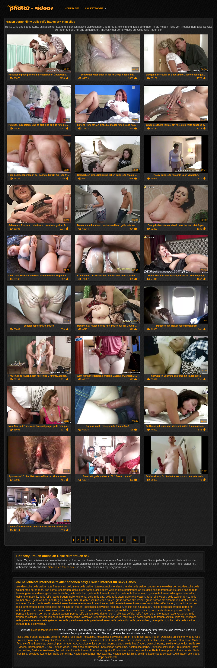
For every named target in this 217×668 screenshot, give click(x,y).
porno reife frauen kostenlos (40, 610)
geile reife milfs (185, 593)
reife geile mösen (140, 620)
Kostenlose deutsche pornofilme (132, 650)
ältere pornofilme (105, 586)
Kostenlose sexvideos (109, 636)
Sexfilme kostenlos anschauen (155, 653)
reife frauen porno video (107, 616)
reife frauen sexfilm (162, 616)
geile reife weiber (156, 596)
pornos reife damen (81, 613)
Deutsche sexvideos (162, 646)
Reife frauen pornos (163, 650)
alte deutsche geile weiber (31, 586)
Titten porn (183, 640)
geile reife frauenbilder (162, 593)
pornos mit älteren (26, 613)
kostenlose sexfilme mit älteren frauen (60, 606)
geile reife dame (34, 593)
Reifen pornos (36, 646)
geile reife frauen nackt (134, 593)
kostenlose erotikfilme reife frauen (112, 603)
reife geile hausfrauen (97, 620)
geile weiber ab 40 (178, 596)
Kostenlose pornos (85, 653)
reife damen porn (104, 613)
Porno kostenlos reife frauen (72, 650)
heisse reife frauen (80, 603)
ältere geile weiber (83, 586)
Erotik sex (33, 640)
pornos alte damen (162, 610)
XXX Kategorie (94, 8)
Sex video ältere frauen (102, 640)
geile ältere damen (83, 589)
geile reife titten (115, 596)
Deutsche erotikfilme (173, 636)
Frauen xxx (70, 643)
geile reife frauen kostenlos (103, 593)
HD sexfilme (104, 653)
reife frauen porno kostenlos (75, 616)
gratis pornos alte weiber (130, 600)
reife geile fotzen (52, 620)
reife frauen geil (145, 613)
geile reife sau (96, 596)
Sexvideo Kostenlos (40, 653)
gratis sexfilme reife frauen (52, 603)
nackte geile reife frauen (167, 606)
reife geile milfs (120, 620)
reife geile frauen (73, 620)
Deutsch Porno (155, 643)
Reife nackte (184, 650)
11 (123, 540)
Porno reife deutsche (130, 640)
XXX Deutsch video (58, 646)
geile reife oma (77, 596)
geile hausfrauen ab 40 (131, 589)
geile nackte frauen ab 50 (161, 589)
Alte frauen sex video (186, 653)
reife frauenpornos (185, 616)
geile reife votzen (135, 596)
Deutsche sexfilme (49, 636)
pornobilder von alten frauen (132, 610)
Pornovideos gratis (101, 650)
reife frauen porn (48, 616)
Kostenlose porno (139, 646)
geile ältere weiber (106, 589)
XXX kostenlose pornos (92, 643)
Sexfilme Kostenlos (43, 650)
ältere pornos (168, 640)
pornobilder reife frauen (101, 610)
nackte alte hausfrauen (138, 606)
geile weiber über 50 (70, 600)
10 (116, 540)
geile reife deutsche (56, 593)
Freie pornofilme (78, 640)
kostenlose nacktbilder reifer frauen (153, 603)
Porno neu (61, 640)
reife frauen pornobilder (136, 616)
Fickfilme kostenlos (34, 643)
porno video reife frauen (72, 610)
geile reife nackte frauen (54, 596)
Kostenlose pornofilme (114, 646)
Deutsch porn (54, 643)
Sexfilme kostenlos (177, 643)
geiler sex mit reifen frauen (98, 600)
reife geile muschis (163, 620)
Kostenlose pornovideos (85, 646)
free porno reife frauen (58, 589)
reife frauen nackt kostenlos (172, 613)
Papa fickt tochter (108, 657)
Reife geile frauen (27, 636)
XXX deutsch (151, 640)
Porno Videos (116, 643)
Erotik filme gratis (133, 636)
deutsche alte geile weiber (131, 586)
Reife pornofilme (62, 653)
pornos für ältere (183, 610)
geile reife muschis (27, 596)
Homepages (72, 8)
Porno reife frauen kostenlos (78, 636)
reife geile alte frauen (28, 620)
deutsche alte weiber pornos (164, 586)
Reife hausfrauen (135, 643)
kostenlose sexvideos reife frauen (103, 606)
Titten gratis (47, 640)
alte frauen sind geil (59, 586)
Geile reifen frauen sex (61, 567)
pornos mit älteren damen (54, 613)
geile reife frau (78, 593)
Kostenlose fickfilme (124, 653)
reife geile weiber (35, 623)
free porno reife (34, 589)
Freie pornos (183, 646)
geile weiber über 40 (44, 600)
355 (135, 540)
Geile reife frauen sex (18, 6)
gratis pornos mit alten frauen (163, 600)
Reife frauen (152, 636)
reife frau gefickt (125, 613)
